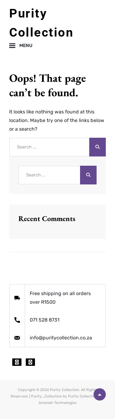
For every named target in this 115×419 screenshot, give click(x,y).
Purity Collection (64, 390)
